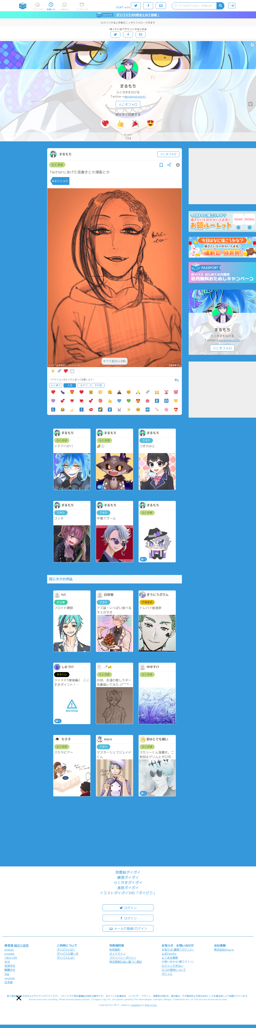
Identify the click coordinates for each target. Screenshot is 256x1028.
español (9, 954)
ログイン (128, 907)
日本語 (8, 982)
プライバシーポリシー (122, 958)
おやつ (84, 385)
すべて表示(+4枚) (114, 361)
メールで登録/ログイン (128, 928)
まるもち (128, 86)
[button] (18, 997)
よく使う (56, 385)
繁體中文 (9, 970)
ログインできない (172, 966)
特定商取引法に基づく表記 (125, 962)
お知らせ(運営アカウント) (178, 949)
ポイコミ (167, 974)
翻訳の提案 (21, 945)
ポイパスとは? (66, 958)
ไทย (6, 974)
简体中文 (9, 966)
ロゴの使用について (174, 970)
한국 (7, 962)
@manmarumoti (135, 96)
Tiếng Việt (10, 958)
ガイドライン (117, 954)
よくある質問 (170, 958)
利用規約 (114, 949)
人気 (69, 385)
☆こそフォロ (128, 104)
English (9, 949)
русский (9, 978)
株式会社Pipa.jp (224, 949)
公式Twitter (169, 954)
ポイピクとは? (66, 949)
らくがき (57, 165)
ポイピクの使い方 (67, 954)
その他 (98, 385)
